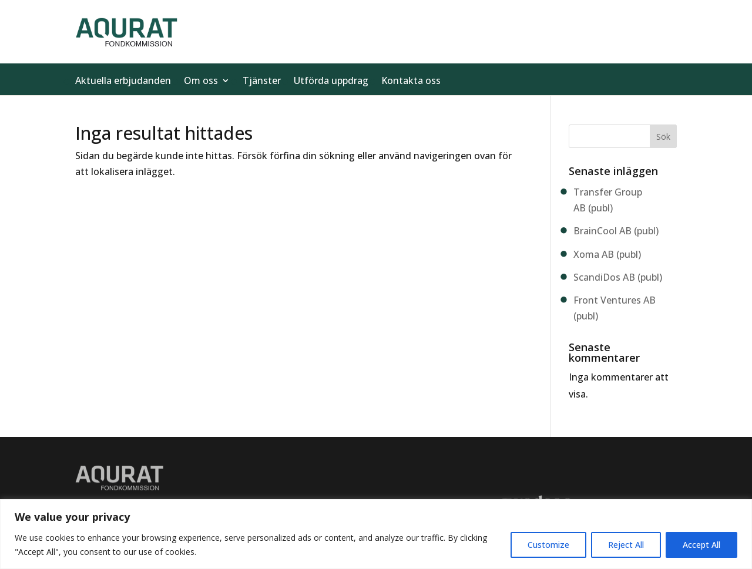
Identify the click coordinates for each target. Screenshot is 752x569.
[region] (376, 534)
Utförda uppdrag (331, 81)
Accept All (701, 544)
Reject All (626, 544)
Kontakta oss (411, 81)
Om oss (201, 81)
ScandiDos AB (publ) (617, 277)
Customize (548, 544)
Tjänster (262, 81)
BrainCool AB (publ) (616, 230)
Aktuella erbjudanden (123, 81)
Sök (663, 136)
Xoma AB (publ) (607, 254)
